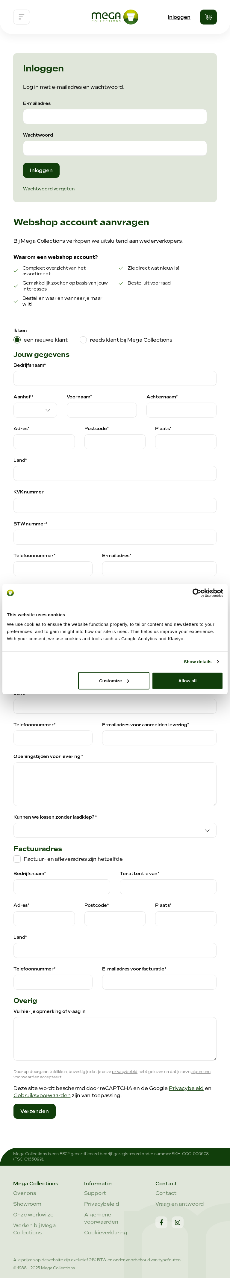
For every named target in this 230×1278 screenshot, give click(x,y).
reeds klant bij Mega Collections (131, 340)
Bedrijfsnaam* (29, 365)
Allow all (187, 680)
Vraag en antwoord (179, 1204)
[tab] (40, 339)
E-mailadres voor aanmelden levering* (145, 724)
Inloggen (179, 17)
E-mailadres (37, 103)
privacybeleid (124, 1071)
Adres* (21, 428)
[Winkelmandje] (208, 17)
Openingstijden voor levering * (48, 756)
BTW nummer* (30, 524)
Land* (20, 460)
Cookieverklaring (105, 1233)
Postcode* (96, 428)
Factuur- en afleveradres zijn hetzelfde (73, 859)
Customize (114, 680)
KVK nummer (28, 492)
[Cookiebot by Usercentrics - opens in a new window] (197, 592)
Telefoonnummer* (34, 555)
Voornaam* (80, 397)
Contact (165, 1193)
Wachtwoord (38, 135)
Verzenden (34, 1111)
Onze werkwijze (33, 1215)
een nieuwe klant (46, 340)
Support (95, 1193)
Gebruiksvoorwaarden (41, 1095)
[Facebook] (161, 1222)
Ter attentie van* (140, 873)
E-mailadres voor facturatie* (134, 969)
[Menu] (21, 17)
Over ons (24, 1193)
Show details (198, 661)
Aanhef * (23, 397)
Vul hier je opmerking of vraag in (49, 1011)
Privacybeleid (186, 1088)
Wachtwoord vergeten (49, 189)
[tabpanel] (115, 735)
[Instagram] (178, 1222)
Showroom (27, 1204)
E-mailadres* (116, 555)
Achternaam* (162, 397)
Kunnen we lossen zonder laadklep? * (55, 817)
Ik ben (20, 330)
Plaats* (163, 428)
